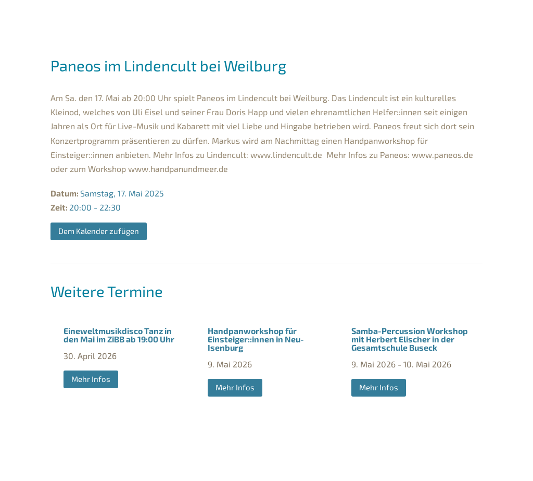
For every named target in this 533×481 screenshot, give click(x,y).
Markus (238, 16)
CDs (433, 16)
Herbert (341, 16)
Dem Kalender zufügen (98, 231)
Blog (460, 16)
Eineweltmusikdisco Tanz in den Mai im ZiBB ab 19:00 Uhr (119, 335)
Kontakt (322, 468)
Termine (140, 16)
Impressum (215, 468)
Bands (189, 16)
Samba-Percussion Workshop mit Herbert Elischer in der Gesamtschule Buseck (409, 339)
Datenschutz (271, 468)
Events (391, 16)
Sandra (289, 16)
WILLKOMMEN (88, 16)
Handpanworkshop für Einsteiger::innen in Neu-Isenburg (256, 339)
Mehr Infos (90, 379)
